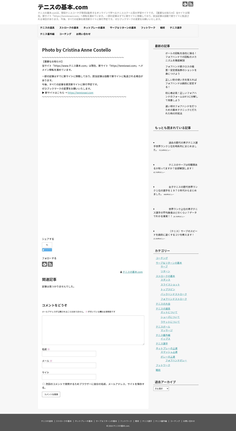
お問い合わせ (83, 34)
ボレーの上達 (168, 356)
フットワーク (148, 27)
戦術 (162, 27)
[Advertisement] (93, 122)
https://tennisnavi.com (80, 92)
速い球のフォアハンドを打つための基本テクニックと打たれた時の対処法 (181, 109)
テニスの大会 (163, 303)
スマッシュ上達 (169, 352)
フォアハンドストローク (174, 299)
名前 (46, 349)
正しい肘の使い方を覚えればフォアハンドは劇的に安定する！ (181, 83)
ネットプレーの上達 (166, 348)
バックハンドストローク (174, 294)
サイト (45, 372)
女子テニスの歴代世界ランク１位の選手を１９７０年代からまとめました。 (175, 190)
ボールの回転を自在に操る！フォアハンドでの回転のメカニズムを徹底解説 (181, 56)
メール (47, 361)
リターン (165, 271)
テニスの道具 (47, 27)
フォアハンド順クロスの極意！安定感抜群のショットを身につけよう (181, 70)
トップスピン (168, 289)
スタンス (165, 279)
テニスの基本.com (63, 6)
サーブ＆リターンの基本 (123, 27)
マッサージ (167, 330)
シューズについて (170, 317)
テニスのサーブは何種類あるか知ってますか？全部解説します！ (175, 166)
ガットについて (169, 312)
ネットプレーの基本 (94, 27)
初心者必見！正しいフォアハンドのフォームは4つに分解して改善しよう (181, 96)
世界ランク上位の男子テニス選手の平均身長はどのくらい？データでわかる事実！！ (175, 212)
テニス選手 (176, 27)
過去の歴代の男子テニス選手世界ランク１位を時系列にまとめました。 (175, 146)
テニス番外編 (47, 34)
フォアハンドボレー (176, 360)
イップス (165, 338)
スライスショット (170, 284)
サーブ (164, 266)
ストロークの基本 (69, 27)
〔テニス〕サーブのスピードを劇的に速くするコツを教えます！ (175, 232)
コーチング (65, 34)
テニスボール (163, 326)
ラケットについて (170, 322)
